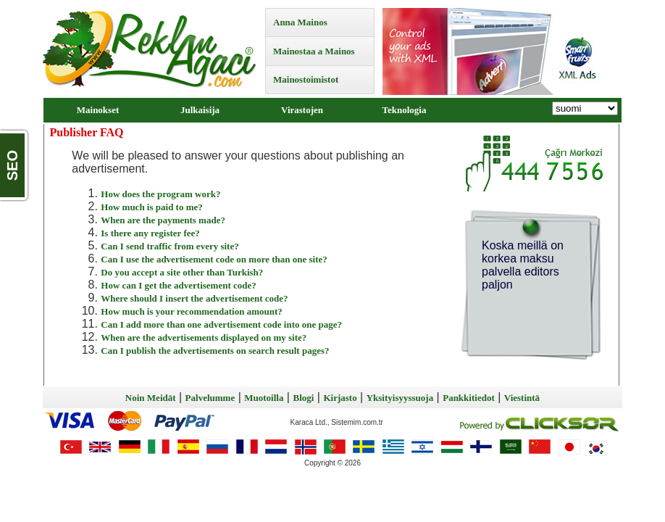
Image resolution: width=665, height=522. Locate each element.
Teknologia (404, 109)
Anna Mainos (300, 22)
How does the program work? (160, 193)
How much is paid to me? (151, 207)
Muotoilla (263, 397)
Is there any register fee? (150, 233)
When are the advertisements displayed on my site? (203, 337)
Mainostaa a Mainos (314, 51)
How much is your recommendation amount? (192, 311)
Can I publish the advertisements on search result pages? (215, 350)
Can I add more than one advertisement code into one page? (221, 324)
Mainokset (98, 109)
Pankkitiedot (469, 397)
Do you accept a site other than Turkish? (182, 272)
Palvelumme (210, 397)
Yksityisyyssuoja (400, 397)
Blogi (303, 397)
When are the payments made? (163, 220)
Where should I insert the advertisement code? (194, 298)
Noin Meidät (150, 397)
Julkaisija (199, 109)
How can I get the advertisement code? (178, 285)
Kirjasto (339, 397)
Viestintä (522, 397)
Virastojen (302, 109)
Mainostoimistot (305, 79)
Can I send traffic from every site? (169, 246)
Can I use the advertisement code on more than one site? (214, 259)
